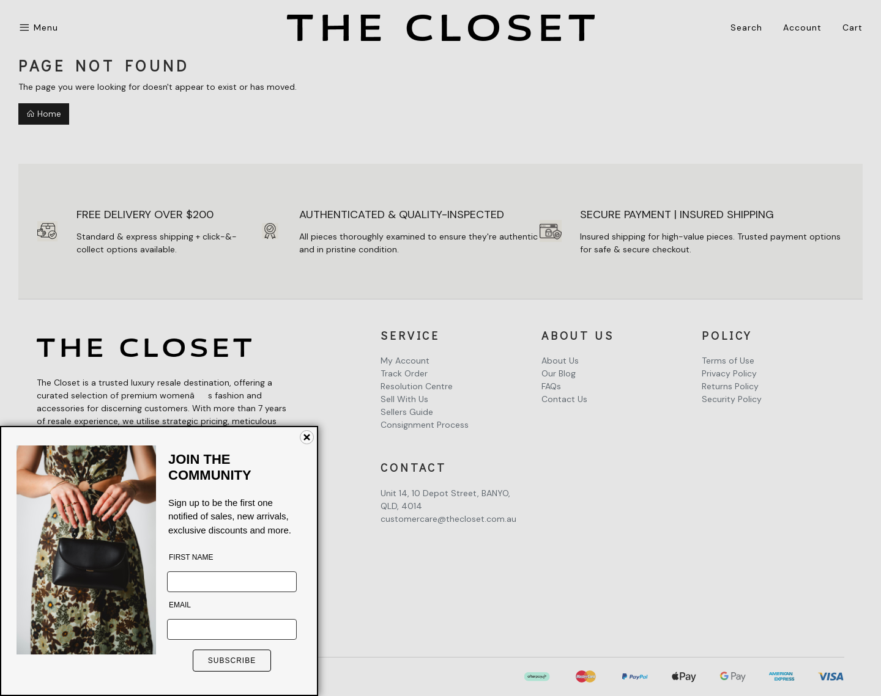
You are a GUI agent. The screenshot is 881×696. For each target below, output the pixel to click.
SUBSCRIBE (232, 660)
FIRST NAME (191, 557)
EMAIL (180, 605)
